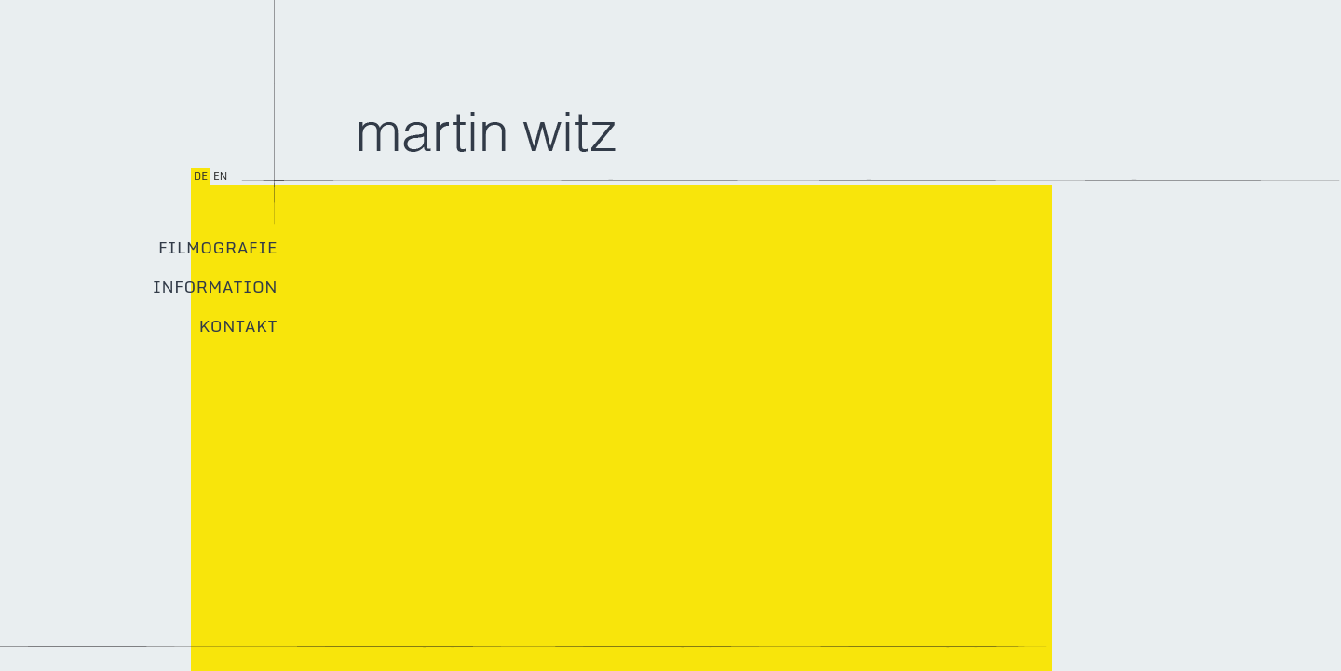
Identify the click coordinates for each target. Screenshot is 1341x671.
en (220, 176)
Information (215, 287)
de (201, 176)
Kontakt (238, 326)
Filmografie (218, 248)
